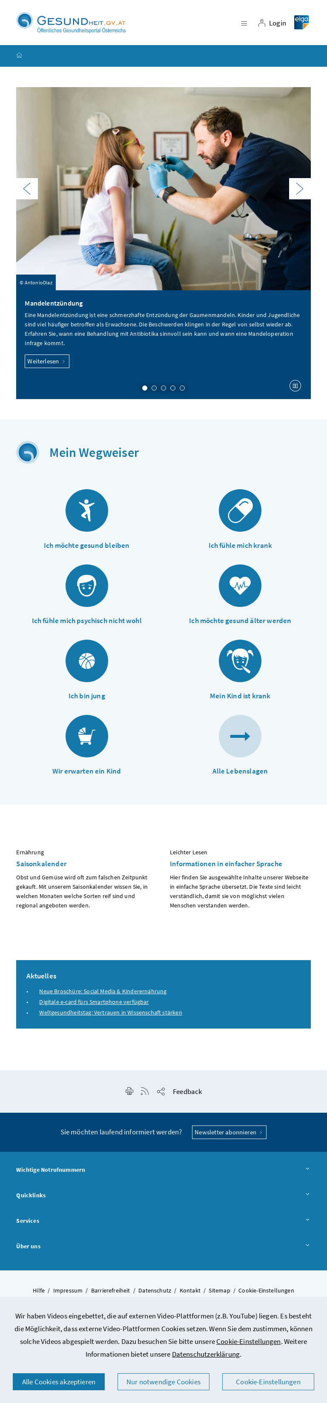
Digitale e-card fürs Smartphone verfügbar (94, 1003)
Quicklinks (163, 1197)
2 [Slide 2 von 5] (154, 389)
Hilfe (39, 1291)
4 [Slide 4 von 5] (172, 389)
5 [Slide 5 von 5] (182, 389)
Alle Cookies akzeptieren (58, 1381)
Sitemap (219, 1291)
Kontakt (190, 1291)
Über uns (163, 1247)
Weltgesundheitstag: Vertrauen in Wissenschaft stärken (110, 1014)
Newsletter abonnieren (229, 1133)
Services (163, 1222)
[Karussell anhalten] (295, 387)
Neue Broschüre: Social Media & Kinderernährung (102, 992)
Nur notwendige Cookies (163, 1381)
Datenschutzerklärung (206, 1354)
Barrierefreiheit (110, 1291)
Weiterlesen (46, 362)
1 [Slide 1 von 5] (144, 389)
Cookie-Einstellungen (248, 1341)
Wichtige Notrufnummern (163, 1171)
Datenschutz (154, 1291)
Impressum (68, 1291)
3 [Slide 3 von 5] (163, 389)
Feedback (187, 1092)
